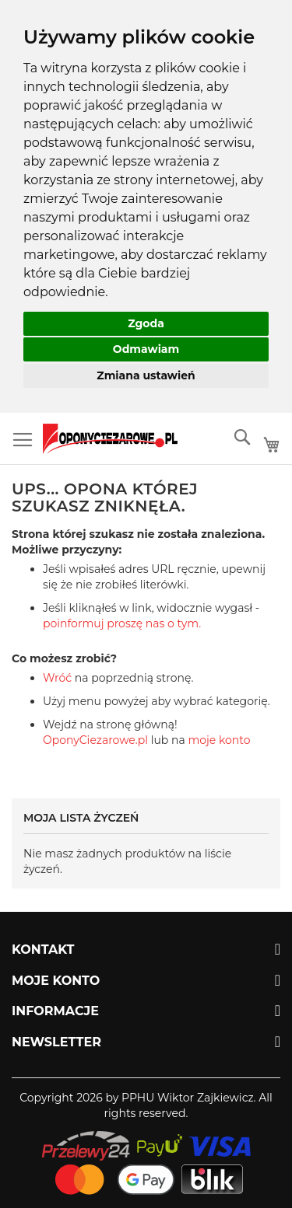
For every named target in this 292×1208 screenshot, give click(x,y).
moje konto (219, 740)
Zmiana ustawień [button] (146, 375)
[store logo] (110, 439)
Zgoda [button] (146, 323)
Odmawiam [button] (146, 349)
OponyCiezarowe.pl (95, 740)
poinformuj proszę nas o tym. (122, 623)
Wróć (57, 678)
